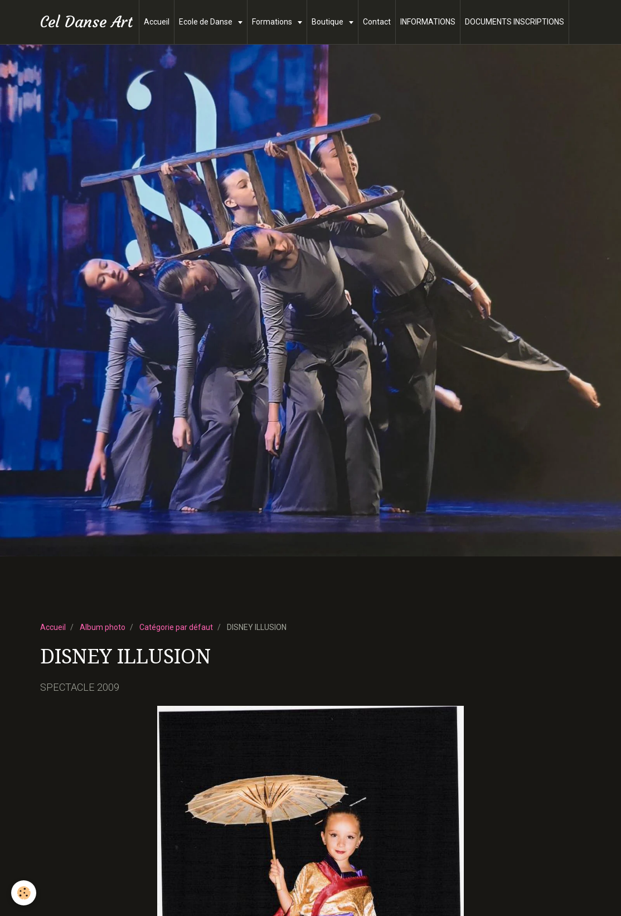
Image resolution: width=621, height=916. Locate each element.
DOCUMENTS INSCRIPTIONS (514, 21)
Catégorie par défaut (176, 627)
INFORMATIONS (427, 21)
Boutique (328, 21)
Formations (273, 21)
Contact (377, 21)
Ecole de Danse (206, 21)
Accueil (156, 21)
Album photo (102, 627)
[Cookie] (23, 892)
